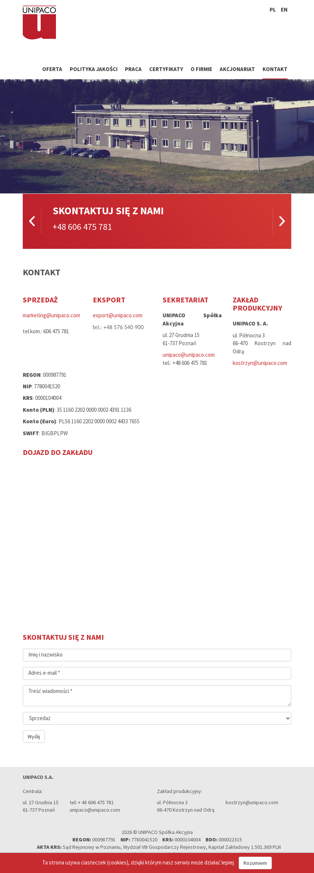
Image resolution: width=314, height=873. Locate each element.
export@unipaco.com (117, 315)
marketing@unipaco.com (51, 315)
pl (273, 9)
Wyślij (34, 736)
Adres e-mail (44, 672)
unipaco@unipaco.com (189, 354)
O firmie (201, 69)
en (284, 9)
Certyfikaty (166, 69)
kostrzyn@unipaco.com (260, 362)
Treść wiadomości (50, 690)
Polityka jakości (93, 69)
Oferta (52, 69)
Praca (133, 69)
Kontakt (275, 69)
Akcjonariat (237, 69)
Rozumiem (255, 863)
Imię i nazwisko (45, 654)
